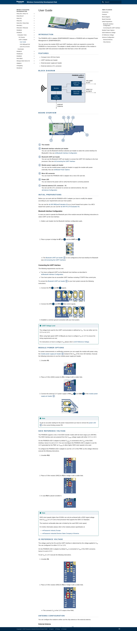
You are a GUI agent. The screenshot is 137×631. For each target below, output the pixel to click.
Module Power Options (62, 169)
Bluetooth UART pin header (54, 257)
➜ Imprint (51, 629)
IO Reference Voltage (81, 342)
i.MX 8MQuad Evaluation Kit (58, 204)
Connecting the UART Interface (64, 161)
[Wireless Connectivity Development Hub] (20, 2)
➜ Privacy (57, 629)
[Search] (111, 2)
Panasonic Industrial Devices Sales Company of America (60, 533)
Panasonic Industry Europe (51, 530)
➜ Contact (63, 629)
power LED (92, 423)
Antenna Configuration (49, 190)
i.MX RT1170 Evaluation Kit (70, 206)
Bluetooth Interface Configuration (66, 153)
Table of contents (107, 9)
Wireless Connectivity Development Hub (23, 10)
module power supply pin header (51, 354)
